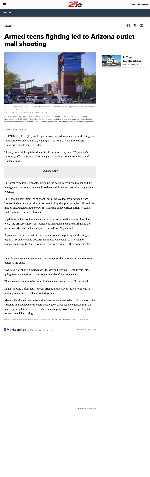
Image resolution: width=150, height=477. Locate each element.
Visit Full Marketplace (86, 330)
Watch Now (140, 4)
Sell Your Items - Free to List (40, 330)
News (8, 26)
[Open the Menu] (4, 4)
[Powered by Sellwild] (91, 409)
